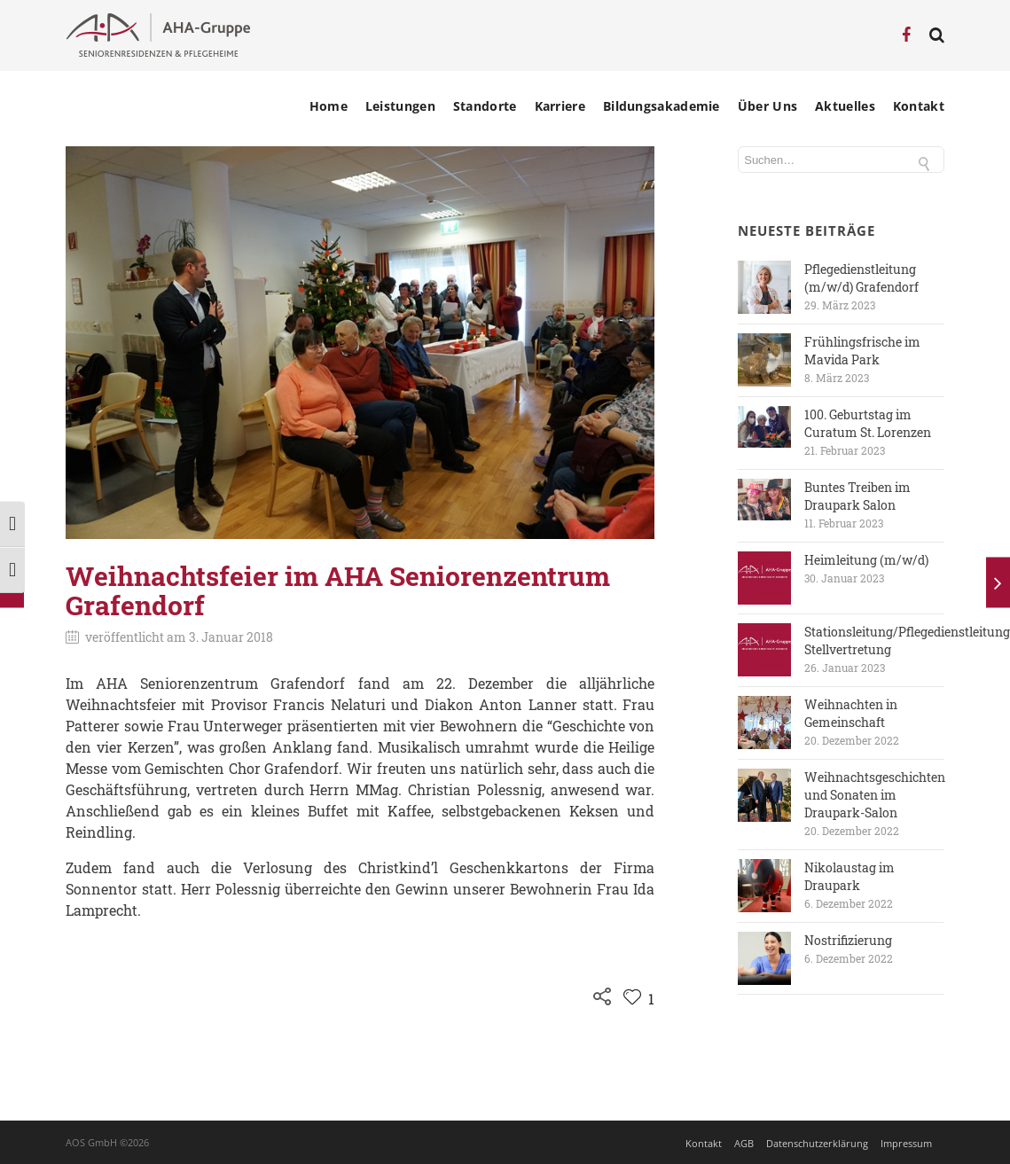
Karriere (560, 106)
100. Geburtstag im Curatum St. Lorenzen (867, 423)
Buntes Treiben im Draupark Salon (857, 496)
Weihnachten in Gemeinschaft (850, 713)
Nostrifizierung (848, 940)
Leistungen (400, 106)
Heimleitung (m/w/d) (866, 559)
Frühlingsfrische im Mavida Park (862, 350)
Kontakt (918, 106)
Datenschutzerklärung (817, 1143)
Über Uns (767, 106)
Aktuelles (845, 106)
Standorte (485, 106)
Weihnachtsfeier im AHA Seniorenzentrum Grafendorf (338, 590)
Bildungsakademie (661, 106)
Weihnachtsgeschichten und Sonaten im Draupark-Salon (874, 795)
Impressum (906, 1143)
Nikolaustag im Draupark (849, 876)
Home (328, 106)
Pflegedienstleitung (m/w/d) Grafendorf (861, 278)
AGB (744, 1143)
